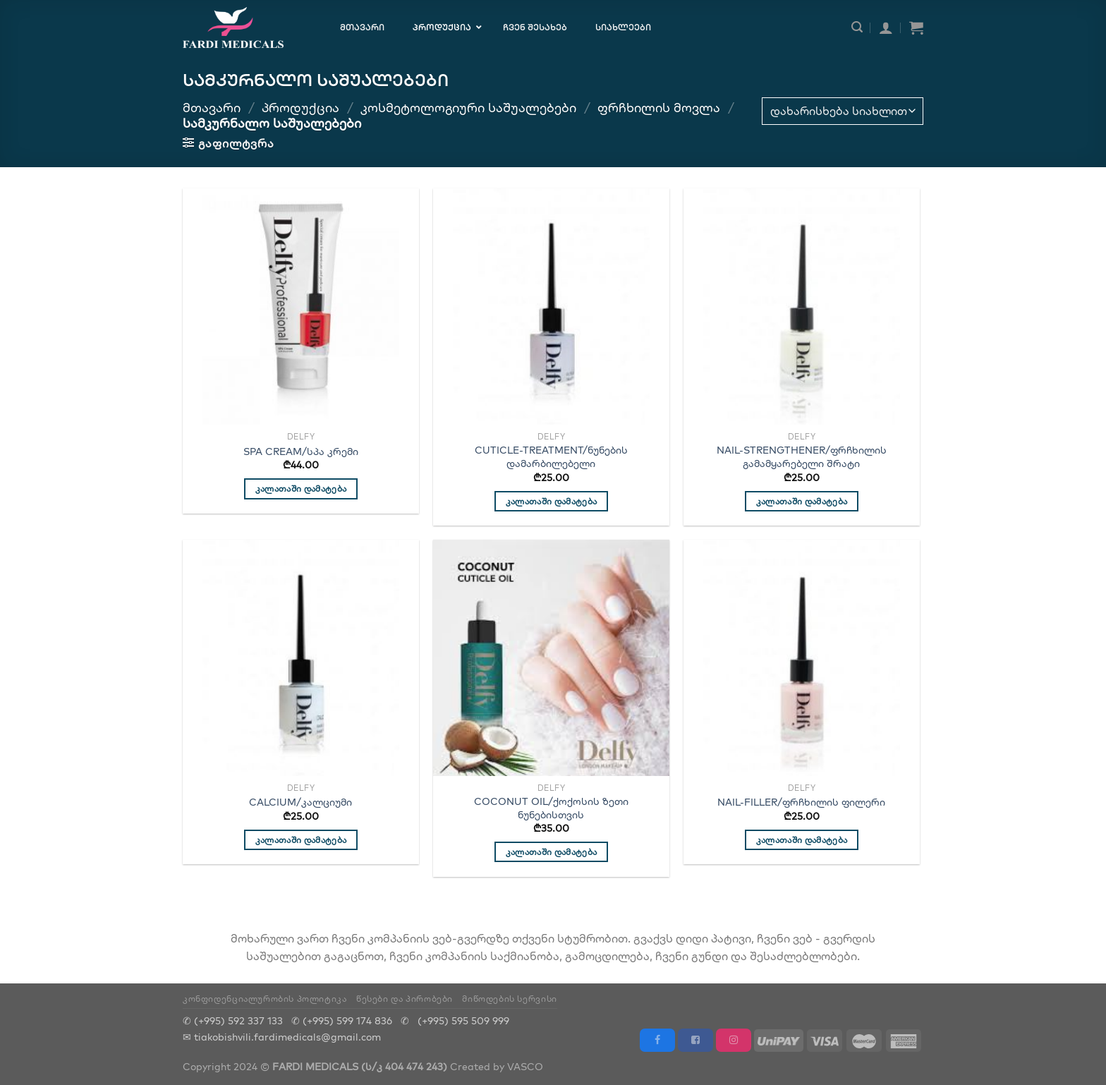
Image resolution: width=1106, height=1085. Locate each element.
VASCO (525, 1066)
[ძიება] (857, 27)
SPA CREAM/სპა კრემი (300, 451)
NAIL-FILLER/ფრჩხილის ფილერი (801, 802)
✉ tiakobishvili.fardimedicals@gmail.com (282, 1036)
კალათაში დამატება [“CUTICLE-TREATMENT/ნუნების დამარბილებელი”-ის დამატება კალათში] (551, 501)
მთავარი (212, 107)
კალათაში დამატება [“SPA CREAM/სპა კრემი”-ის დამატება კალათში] (301, 488)
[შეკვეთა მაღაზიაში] (842, 111)
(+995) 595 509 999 (463, 1020)
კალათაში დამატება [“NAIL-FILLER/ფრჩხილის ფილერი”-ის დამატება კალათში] (802, 840)
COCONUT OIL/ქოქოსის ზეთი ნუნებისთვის (551, 808)
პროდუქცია (300, 107)
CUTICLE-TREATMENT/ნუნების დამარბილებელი (551, 457)
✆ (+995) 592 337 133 (233, 1020)
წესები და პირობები (404, 998)
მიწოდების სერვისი (509, 998)
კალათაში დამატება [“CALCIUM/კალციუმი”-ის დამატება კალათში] (301, 840)
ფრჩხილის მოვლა (658, 107)
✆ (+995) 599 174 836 (341, 1020)
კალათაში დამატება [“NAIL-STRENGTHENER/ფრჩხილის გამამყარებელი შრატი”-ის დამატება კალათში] (802, 501)
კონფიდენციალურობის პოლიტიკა (265, 998)
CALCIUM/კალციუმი (300, 802)
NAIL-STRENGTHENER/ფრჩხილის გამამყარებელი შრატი (802, 457)
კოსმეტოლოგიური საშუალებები (468, 107)
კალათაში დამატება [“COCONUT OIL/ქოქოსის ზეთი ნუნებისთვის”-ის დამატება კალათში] (551, 852)
